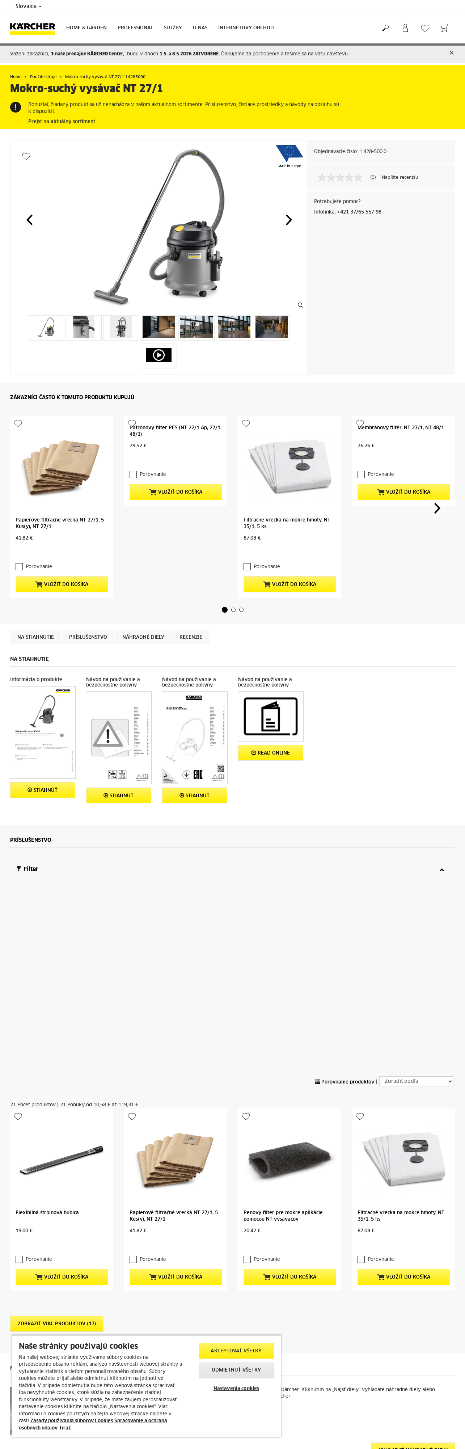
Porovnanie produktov (344, 843)
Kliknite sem (365, 1363)
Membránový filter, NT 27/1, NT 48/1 (401, 428)
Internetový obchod (246, 28)
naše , (89, 54)
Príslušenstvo (88, 578)
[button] (29, 220)
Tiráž (65, 1428)
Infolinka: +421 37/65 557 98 (347, 212)
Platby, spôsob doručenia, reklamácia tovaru (58, 1297)
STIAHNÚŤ (43, 731)
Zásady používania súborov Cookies (71, 1421)
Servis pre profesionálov (150, 1323)
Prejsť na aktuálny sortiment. (62, 121)
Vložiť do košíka (61, 525)
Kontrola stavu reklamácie (152, 1332)
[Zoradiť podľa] (416, 843)
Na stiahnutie (35, 578)
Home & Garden (86, 28)
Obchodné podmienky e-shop (42, 1306)
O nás (200, 28)
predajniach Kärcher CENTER (398, 1351)
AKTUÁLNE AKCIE (29, 1323)
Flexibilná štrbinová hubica (47, 928)
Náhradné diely (143, 578)
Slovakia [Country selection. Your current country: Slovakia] (29, 6)
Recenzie (190, 578)
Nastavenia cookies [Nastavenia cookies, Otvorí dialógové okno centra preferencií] (236, 1388)
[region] (146, 1386)
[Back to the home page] (35, 28)
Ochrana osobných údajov (38, 1314)
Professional (135, 28)
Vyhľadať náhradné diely (413, 1153)
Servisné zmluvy (142, 1306)
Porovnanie (35, 508)
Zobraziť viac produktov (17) (57, 1027)
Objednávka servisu (145, 1314)
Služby (173, 28)
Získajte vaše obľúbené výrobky (398, 1316)
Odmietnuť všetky (236, 1370)
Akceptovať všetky (236, 1351)
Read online (270, 694)
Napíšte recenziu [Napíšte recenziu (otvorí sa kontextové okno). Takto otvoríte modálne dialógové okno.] (400, 178)
